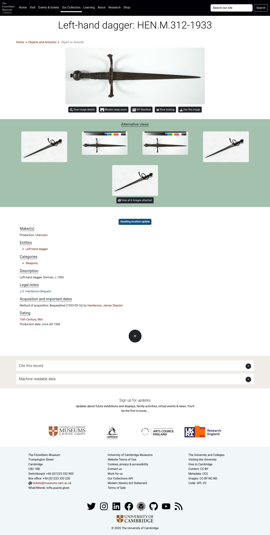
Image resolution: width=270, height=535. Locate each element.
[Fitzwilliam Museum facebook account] (116, 506)
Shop (127, 7)
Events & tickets (48, 7)
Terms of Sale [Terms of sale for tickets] (117, 488)
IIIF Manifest (141, 110)
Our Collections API (120, 478)
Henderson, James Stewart (105, 305)
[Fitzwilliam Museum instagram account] (104, 506)
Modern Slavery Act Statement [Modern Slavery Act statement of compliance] (127, 483)
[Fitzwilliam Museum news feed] (178, 506)
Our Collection (71, 7)
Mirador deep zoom (113, 109)
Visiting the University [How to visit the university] (203, 459)
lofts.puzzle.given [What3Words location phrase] (58, 488)
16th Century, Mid (31, 319)
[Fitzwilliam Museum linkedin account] (129, 506)
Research (114, 7)
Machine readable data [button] (37, 379)
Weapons (32, 263)
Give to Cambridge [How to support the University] (201, 464)
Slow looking (165, 109)
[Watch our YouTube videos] (166, 506)
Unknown (41, 235)
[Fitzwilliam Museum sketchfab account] (141, 506)
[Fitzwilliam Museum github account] (154, 506)
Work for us (115, 473)
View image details (82, 109)
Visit (32, 7)
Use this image (190, 109)
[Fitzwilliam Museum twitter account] (92, 506)
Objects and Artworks (42, 42)
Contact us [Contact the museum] (115, 469)
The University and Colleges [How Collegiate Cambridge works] (206, 455)
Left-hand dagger (37, 249)
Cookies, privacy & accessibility (128, 464)
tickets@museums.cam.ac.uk (52, 483)
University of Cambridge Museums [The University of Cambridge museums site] (130, 455)
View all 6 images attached (135, 200)
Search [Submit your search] (260, 8)
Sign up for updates (135, 400)
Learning (89, 7)
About (102, 7)
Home (23, 7)
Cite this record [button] (31, 365)
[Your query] (232, 8)
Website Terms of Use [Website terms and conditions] (122, 459)
